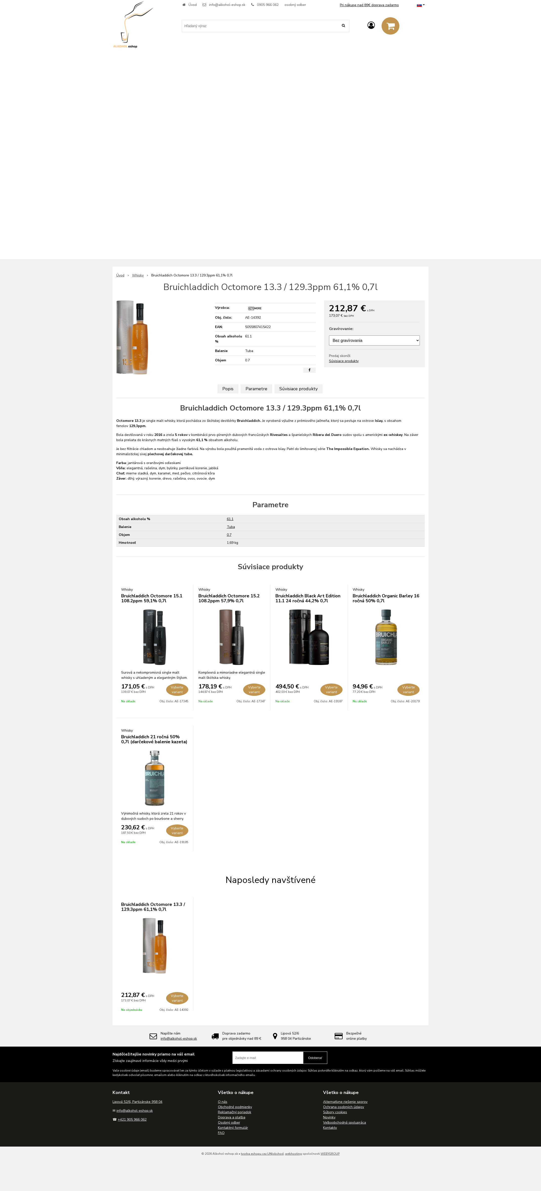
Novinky (329, 1117)
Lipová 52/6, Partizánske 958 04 (137, 1101)
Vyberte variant (177, 689)
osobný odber (295, 4)
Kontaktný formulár (233, 1127)
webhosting (293, 1154)
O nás (222, 1101)
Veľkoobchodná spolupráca (344, 1122)
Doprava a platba (231, 1117)
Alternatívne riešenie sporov (345, 1101)
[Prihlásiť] (371, 25)
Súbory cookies (335, 1112)
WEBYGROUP (330, 1154)
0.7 (229, 534)
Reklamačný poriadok (234, 1112)
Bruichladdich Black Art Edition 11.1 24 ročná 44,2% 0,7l (307, 598)
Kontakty (330, 1127)
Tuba (231, 527)
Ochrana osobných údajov (343, 1107)
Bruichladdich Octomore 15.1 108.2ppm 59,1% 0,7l (151, 598)
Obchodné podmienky (235, 1107)
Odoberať (315, 1058)
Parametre (256, 389)
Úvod (193, 4)
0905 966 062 (268, 4)
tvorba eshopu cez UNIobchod (262, 1154)
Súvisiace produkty (344, 361)
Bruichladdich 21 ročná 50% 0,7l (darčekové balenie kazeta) (154, 739)
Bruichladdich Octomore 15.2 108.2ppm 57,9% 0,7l (229, 598)
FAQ (221, 1133)
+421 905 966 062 (132, 1119)
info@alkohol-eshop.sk (227, 4)
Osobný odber (229, 1122)
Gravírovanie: (341, 329)
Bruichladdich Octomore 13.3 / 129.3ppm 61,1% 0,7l (153, 906)
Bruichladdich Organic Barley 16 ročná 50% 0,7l (386, 598)
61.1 (230, 519)
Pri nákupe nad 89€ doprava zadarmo (369, 5)
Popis (227, 389)
